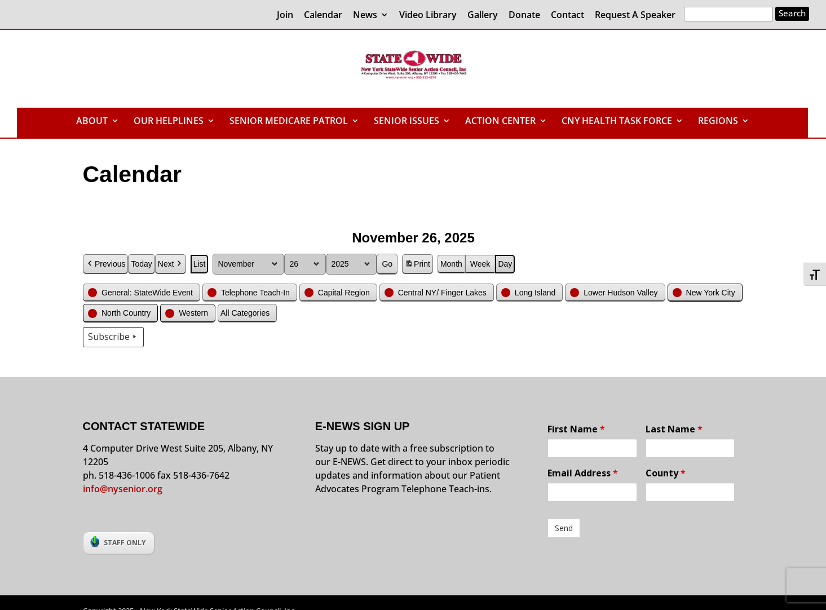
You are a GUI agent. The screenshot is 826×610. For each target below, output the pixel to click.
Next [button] (170, 264)
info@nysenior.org (122, 489)
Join (285, 15)
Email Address (582, 473)
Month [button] (451, 263)
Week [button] (480, 263)
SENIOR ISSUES (406, 122)
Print (417, 265)
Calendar (323, 15)
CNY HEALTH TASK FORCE (617, 122)
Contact (567, 15)
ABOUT (92, 122)
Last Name (674, 429)
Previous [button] (105, 264)
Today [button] (141, 263)
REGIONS (718, 122)
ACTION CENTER (500, 122)
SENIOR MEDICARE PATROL (288, 122)
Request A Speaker (635, 15)
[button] (141, 292)
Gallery (482, 15)
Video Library (428, 15)
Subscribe (113, 337)
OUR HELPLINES (169, 122)
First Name (576, 429)
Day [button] (505, 263)
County (666, 473)
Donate (524, 15)
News (365, 15)
